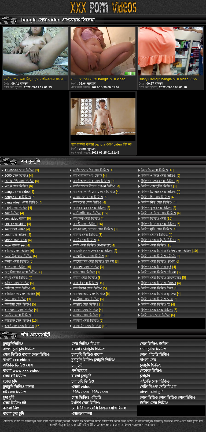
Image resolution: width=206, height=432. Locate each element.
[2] (95, 251)
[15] (21, 320)
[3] (22, 170)
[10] (88, 283)
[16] (22, 326)
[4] (19, 175)
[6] (19, 186)
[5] (20, 304)
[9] (18, 218)
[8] (87, 277)
